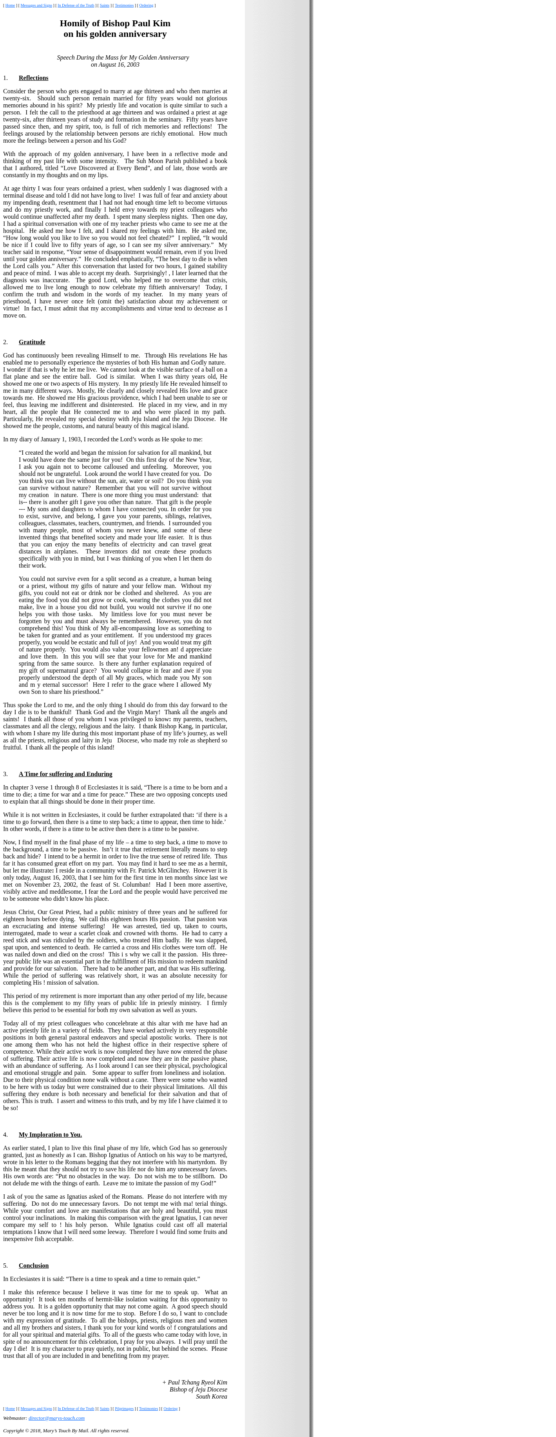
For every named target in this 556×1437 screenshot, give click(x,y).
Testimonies (124, 5)
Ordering (146, 5)
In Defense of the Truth (76, 5)
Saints (104, 5)
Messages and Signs (36, 5)
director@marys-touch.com (57, 1418)
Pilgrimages (124, 1408)
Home (10, 5)
